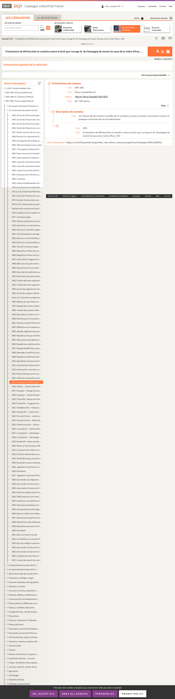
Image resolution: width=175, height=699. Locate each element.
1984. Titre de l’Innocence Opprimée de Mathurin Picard (27, 246)
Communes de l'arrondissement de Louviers (24, 599)
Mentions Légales (70, 196)
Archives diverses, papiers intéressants (24, 637)
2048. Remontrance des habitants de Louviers (27, 522)
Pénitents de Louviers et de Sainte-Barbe (27, 208)
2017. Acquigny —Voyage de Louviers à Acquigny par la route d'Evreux (27, 390)
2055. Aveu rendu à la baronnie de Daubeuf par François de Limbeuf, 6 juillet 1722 (27, 551)
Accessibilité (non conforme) (92, 196)
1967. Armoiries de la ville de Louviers (27, 174)
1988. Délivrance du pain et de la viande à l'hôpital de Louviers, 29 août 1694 (27, 263)
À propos (141, 6)
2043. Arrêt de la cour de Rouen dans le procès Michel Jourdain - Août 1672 (27, 500)
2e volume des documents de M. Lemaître (24, 565)
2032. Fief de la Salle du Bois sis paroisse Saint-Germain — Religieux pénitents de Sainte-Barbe (27, 454)
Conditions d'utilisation (118, 196)
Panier (138, 18)
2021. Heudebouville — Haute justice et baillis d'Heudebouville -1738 (27, 407)
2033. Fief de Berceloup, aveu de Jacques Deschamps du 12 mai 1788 (27, 458)
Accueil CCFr (7, 38)
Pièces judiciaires (16, 624)
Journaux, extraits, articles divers (23, 667)
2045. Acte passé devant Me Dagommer (27, 509)
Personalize (104, 693)
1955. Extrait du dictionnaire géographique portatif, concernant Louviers (27, 123)
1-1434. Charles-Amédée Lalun (18, 88)
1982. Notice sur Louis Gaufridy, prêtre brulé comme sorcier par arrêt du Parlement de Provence (27, 238)
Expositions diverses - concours (22, 658)
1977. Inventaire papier (21, 217)
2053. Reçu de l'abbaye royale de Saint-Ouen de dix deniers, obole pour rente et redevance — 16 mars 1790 (27, 543)
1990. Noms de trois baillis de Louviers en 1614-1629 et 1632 (27, 272)
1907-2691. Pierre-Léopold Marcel (19, 101)
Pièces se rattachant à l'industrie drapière (24, 620)
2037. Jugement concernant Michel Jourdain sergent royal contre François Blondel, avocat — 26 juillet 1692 (27, 475)
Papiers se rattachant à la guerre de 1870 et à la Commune (24, 654)
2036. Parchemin (19, 471)
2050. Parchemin (19, 530)
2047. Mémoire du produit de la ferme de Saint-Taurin (27, 517)
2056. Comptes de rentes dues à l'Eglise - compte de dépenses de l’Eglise (27, 556)
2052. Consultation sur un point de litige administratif (27, 539)
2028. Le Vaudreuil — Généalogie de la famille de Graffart (27, 437)
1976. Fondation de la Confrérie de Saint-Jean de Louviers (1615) (27, 212)
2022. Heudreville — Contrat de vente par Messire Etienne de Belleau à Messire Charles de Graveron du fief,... (27, 412)
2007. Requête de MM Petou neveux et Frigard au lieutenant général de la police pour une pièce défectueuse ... (27, 348)
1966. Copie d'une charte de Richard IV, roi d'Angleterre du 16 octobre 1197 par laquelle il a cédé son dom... (27, 170)
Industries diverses (16, 679)
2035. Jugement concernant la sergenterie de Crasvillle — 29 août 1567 (27, 467)
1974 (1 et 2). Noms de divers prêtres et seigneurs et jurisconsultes (27, 204)
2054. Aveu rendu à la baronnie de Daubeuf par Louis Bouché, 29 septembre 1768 (27, 547)
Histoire (12, 650)
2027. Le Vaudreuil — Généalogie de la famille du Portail (27, 433)
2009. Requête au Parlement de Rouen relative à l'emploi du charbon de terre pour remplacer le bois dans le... (27, 356)
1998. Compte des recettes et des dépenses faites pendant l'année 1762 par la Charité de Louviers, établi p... (27, 310)
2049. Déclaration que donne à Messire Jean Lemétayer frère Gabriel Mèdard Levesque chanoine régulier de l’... (27, 526)
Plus (163, 105)
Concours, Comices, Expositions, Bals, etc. (24, 590)
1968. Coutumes (18, 179)
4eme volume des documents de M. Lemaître (24, 573)
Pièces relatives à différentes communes (24, 603)
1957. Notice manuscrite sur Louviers (27, 132)
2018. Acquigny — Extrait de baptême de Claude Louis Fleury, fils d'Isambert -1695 (27, 395)
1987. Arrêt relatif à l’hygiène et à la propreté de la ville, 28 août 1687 (27, 259)
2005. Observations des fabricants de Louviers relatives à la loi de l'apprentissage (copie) (27, 339)
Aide (170, 6)
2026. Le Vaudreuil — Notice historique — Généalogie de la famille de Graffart (27, 428)
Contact (162, 6)
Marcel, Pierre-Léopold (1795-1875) (91, 96)
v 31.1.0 (167, 196)
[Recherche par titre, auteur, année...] (22, 28)
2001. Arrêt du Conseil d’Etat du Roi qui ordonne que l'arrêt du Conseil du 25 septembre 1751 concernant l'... (27, 323)
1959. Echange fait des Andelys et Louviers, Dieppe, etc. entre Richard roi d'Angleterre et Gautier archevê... (27, 140)
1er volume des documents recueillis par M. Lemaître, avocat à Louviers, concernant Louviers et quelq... (24, 110)
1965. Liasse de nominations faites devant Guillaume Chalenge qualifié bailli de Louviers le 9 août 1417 (27, 166)
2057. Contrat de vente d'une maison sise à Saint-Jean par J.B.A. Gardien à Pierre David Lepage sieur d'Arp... (27, 560)
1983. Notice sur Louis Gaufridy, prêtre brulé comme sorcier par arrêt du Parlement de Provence (27, 242)
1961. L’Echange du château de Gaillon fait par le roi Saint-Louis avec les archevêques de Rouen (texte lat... (27, 149)
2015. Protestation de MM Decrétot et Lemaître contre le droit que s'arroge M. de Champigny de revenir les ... (27, 382)
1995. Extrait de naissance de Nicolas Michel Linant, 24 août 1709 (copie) (27, 293)
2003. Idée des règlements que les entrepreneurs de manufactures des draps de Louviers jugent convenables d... (27, 331)
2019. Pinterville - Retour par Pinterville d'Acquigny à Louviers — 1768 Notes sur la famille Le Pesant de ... (27, 399)
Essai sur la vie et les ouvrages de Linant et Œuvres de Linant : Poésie (27, 297)
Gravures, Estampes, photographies (24, 582)
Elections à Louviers (17, 586)
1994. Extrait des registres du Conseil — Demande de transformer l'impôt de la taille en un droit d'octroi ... (27, 289)
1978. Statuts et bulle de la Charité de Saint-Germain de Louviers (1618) (27, 221)
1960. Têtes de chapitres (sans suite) (27, 145)
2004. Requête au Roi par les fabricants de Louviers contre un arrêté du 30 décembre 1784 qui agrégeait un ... (27, 335)
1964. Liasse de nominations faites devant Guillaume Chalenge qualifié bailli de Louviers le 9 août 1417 (27, 162)
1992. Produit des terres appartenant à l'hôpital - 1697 (27, 280)
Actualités (152, 6)
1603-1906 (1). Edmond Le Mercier (19, 96)
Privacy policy (132, 693)
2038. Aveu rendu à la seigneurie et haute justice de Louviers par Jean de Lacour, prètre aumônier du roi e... (27, 479)
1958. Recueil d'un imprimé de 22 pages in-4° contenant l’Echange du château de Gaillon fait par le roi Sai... (27, 136)
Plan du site (53, 196)
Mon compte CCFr (115, 6)
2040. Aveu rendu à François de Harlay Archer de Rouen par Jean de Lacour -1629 (27, 488)
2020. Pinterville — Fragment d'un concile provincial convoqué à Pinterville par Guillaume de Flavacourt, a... (27, 403)
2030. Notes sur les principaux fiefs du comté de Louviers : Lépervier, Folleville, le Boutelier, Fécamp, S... (27, 445)
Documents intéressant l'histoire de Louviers (24, 106)
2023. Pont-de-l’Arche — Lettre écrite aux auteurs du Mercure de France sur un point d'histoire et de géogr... (27, 416)
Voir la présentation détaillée (154, 75)
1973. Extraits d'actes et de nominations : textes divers (27, 200)
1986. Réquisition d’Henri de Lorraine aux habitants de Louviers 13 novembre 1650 (27, 255)
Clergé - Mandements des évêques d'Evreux (24, 662)
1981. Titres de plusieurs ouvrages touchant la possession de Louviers (27, 234)
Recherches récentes (161, 18)
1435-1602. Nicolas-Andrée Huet (18, 92)
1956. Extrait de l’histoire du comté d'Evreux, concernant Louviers (27, 128)
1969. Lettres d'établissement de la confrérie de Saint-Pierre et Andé (27, 183)
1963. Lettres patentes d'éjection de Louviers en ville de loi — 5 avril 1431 (27, 157)
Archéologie (14, 675)
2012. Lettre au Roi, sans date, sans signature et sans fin (27, 369)
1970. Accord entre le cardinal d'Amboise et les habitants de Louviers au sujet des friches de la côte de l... (27, 187)
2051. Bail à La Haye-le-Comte (24, 534)
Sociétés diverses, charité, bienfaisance (24, 611)
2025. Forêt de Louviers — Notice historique (27, 424)
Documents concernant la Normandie (24, 633)
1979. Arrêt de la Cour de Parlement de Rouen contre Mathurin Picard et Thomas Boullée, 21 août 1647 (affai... (27, 225)
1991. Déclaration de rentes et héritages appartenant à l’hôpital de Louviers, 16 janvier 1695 (27, 276)
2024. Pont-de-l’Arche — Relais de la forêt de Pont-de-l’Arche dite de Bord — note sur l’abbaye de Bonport (27, 420)
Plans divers (14, 616)
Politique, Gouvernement (19, 683)
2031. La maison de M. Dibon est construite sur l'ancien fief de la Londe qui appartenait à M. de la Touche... (27, 450)
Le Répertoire (47, 18)
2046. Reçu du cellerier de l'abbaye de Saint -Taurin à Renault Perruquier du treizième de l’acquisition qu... (27, 513)
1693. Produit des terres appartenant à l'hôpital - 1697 (27, 284)
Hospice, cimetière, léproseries (21, 607)
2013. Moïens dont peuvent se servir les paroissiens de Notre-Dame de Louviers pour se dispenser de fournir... (27, 373)
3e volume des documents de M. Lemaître (24, 569)
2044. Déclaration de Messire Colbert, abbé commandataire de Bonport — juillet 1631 (27, 505)
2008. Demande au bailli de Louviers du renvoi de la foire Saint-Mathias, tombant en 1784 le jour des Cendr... (27, 352)
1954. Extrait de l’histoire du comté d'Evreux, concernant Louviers (27, 119)
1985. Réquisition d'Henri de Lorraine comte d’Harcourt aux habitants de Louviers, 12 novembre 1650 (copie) (27, 251)
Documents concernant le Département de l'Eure (24, 628)
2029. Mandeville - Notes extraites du (27, 441)
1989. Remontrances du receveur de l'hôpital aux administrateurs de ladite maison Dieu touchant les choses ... (27, 267)
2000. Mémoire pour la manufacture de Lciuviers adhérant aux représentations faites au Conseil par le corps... (27, 318)
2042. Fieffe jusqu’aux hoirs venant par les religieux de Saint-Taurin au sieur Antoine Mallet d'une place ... (27, 496)
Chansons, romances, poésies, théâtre (24, 641)
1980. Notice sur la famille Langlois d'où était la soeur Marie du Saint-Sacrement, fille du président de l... (27, 229)
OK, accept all (44, 693)
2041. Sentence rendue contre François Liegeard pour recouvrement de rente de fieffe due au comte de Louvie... (27, 492)
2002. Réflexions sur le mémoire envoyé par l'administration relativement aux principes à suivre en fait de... (27, 327)
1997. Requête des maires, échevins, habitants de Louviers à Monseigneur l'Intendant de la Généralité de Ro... (27, 306)
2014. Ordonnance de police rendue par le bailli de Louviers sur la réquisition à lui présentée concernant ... (27, 378)
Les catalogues (17, 18)
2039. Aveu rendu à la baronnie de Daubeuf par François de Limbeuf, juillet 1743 (27, 484)
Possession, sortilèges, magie (21, 578)
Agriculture (13, 671)
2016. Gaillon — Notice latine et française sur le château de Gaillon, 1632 (27, 386)
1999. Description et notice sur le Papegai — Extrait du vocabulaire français (27, 314)
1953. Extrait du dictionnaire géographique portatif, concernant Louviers (27, 115)
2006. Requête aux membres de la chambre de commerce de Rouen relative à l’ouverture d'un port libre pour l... (27, 344)
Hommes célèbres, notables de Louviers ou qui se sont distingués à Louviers (24, 595)
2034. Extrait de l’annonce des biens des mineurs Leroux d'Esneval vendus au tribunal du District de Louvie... (27, 462)
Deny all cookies (75, 693)
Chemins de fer (15, 645)
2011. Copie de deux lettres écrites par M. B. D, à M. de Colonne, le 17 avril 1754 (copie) (27, 365)
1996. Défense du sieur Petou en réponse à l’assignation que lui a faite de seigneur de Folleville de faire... (27, 301)
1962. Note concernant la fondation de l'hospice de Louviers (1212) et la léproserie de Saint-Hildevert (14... (27, 153)
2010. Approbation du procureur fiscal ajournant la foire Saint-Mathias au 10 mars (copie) (27, 361)
